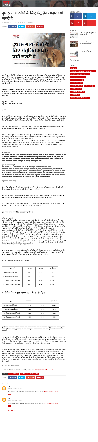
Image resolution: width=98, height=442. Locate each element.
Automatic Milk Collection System (81, 71)
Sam (9, 387)
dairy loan (88, 86)
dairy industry (75, 86)
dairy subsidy (75, 89)
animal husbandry (13, 373)
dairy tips (74, 95)
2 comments (29, 23)
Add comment (12, 410)
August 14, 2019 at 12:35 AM (15, 388)
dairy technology (76, 92)
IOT (71, 74)
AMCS (72, 68)
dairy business (75, 80)
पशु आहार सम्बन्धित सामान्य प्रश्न (87, 51)
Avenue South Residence (51, 391)
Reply (9, 394)
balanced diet (24, 373)
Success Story (82, 74)
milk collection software (79, 97)
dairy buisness (34, 373)
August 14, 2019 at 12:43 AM (15, 400)
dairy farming (75, 83)
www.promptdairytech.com (44, 370)
